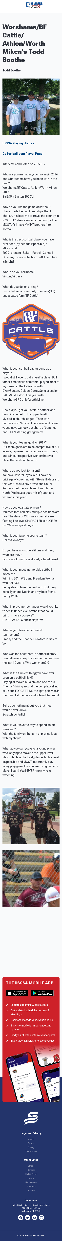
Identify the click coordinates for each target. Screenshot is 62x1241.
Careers (31, 1166)
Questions (31, 1186)
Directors (31, 1190)
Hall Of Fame (31, 1174)
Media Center (31, 1182)
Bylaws (31, 1143)
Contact (31, 1170)
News (31, 1178)
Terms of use (31, 1151)
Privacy (31, 1147)
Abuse (31, 1139)
